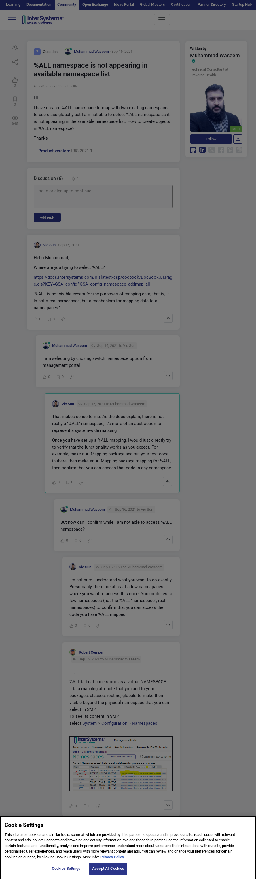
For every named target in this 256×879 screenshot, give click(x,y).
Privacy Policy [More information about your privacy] (112, 861)
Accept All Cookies (108, 872)
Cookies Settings (66, 872)
